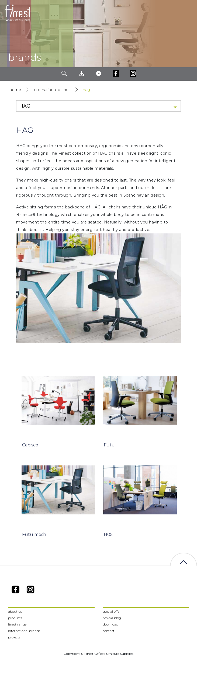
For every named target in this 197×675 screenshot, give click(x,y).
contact (109, 631)
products (15, 618)
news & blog (112, 618)
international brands (51, 89)
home (15, 89)
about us (15, 611)
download (110, 624)
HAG (86, 89)
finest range (17, 624)
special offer (112, 611)
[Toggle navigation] (189, 13)
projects (14, 637)
